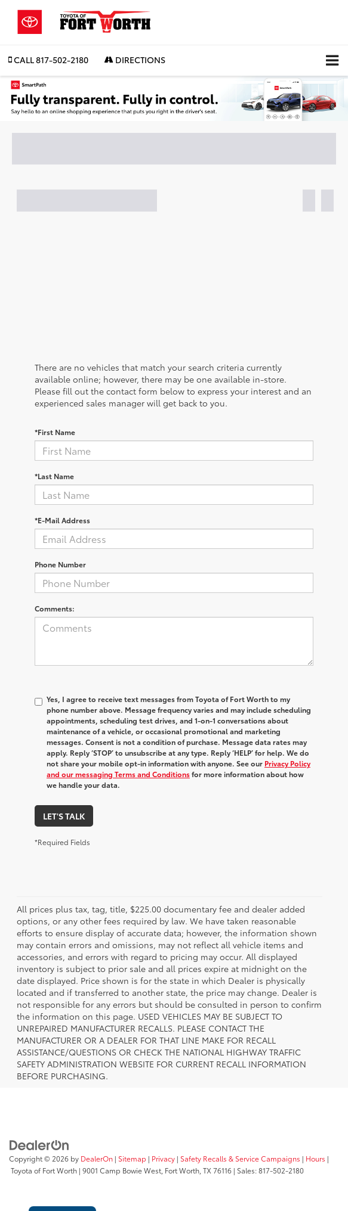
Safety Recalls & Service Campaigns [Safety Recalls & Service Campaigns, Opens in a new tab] (240, 1158)
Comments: (55, 608)
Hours (315, 1158)
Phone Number (60, 564)
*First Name (55, 432)
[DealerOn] (39, 1144)
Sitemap (132, 1158)
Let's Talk (64, 816)
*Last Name (54, 476)
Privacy (163, 1158)
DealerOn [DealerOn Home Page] (97, 1158)
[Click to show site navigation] (332, 60)
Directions (134, 60)
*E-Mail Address (62, 520)
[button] (48, 60)
